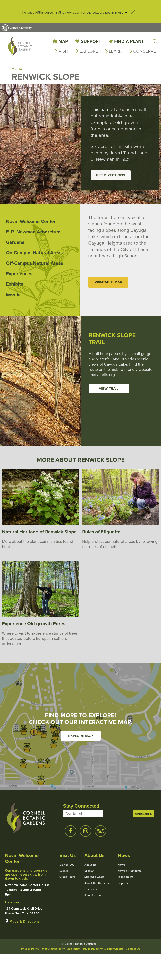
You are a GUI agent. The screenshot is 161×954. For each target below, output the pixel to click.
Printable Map (108, 282)
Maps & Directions (24, 921)
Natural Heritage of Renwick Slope (39, 532)
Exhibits (14, 284)
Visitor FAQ (66, 865)
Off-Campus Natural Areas (34, 263)
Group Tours (67, 877)
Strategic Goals (94, 877)
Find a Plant (129, 41)
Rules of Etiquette (101, 532)
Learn (115, 51)
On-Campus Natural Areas (34, 252)
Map (63, 41)
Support (91, 41)
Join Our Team (93, 895)
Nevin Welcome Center (31, 221)
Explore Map (80, 736)
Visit (64, 51)
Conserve (144, 51)
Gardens (15, 242)
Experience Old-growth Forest (34, 624)
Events (13, 294)
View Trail (108, 388)
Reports (123, 883)
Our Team (90, 889)
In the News (125, 877)
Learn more (114, 12)
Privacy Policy (30, 949)
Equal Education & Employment (103, 949)
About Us (90, 865)
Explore (88, 51)
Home (17, 69)
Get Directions (110, 175)
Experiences (19, 273)
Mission (89, 871)
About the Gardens (96, 883)
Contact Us (133, 949)
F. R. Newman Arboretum (33, 232)
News (121, 865)
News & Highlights (130, 871)
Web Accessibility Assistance (61, 949)
